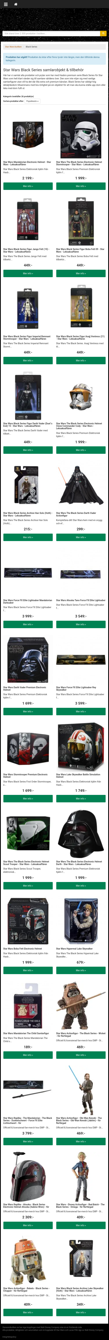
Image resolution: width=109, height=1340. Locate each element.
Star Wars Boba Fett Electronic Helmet (22, 948)
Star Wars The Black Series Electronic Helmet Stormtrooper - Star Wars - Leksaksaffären (79, 163)
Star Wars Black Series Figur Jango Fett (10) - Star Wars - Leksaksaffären (26, 250)
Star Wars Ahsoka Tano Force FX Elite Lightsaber (80, 600)
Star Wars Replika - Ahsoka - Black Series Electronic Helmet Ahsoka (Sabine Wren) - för (26, 1205)
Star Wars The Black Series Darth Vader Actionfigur (76, 514)
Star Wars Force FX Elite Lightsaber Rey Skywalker (76, 688)
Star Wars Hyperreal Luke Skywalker (74, 948)
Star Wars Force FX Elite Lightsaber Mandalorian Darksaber (27, 601)
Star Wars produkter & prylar (54, 19)
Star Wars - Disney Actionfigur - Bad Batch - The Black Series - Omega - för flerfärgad (80, 1205)
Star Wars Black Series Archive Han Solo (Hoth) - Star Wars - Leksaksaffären (28, 514)
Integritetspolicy (9, 1337)
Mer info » (28, 186)
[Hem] (16, 4)
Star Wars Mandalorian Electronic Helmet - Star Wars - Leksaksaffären (27, 163)
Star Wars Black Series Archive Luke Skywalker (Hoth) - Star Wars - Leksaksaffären (80, 1289)
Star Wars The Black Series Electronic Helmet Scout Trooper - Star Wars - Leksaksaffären (26, 862)
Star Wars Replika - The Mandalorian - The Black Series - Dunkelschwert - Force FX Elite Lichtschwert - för (27, 1120)
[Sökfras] (51, 33)
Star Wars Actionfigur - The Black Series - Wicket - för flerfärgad (80, 1034)
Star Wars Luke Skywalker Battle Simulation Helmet (78, 775)
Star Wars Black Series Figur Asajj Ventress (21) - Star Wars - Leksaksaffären (80, 337)
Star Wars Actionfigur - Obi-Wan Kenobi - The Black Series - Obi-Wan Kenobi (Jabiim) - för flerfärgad (79, 1120)
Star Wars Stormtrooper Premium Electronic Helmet (25, 775)
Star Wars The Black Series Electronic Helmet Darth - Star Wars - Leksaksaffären (79, 862)
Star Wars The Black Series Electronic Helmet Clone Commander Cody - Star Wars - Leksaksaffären (79, 426)
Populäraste (32, 101)
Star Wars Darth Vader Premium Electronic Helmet (24, 688)
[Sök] (103, 33)
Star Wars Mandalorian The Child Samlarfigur (26, 1033)
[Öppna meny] (5, 4)
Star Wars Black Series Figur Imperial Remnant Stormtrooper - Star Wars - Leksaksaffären (26, 337)
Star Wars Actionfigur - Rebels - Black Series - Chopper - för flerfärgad (26, 1289)
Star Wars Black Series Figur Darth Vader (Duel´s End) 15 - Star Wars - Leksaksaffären (27, 424)
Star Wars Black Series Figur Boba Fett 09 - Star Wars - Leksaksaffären (80, 250)
